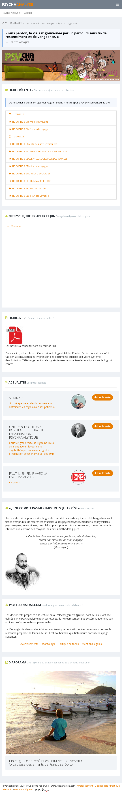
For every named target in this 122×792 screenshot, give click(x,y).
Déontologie (48, 644)
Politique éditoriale (69, 644)
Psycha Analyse (11, 12)
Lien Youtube (13, 226)
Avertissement (85, 785)
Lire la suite (103, 397)
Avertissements (29, 644)
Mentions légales (92, 644)
